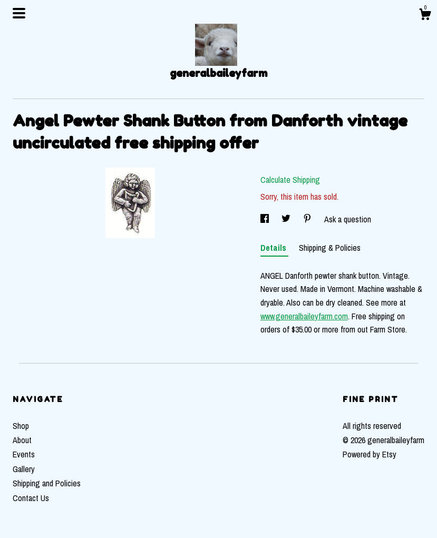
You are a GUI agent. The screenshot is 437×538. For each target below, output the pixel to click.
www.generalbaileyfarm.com (304, 316)
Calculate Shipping (290, 179)
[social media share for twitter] (287, 219)
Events (24, 454)
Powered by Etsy (369, 454)
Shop (21, 426)
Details (274, 247)
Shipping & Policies (330, 247)
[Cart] (425, 16)
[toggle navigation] (19, 13)
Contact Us (31, 498)
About (22, 440)
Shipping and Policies (47, 483)
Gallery (24, 469)
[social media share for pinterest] (308, 219)
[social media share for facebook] (265, 219)
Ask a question (347, 219)
